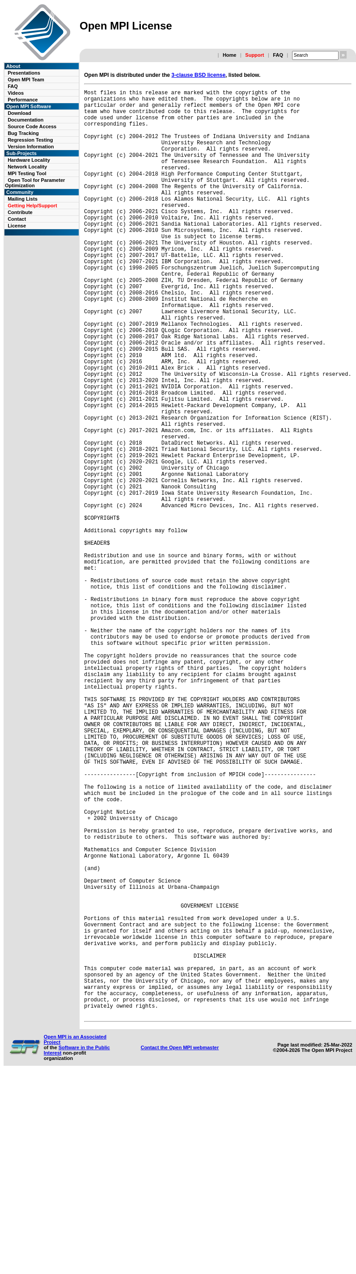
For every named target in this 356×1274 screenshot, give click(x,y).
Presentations (24, 73)
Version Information (31, 146)
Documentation (25, 119)
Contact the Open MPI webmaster (179, 1246)
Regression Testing (30, 140)
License (17, 225)
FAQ (278, 55)
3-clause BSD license (198, 75)
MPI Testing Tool (27, 173)
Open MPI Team (26, 79)
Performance (23, 99)
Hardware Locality (29, 160)
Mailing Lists (23, 199)
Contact (17, 219)
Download (19, 113)
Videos (16, 93)
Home (230, 55)
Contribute (20, 212)
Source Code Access (32, 126)
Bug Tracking (23, 133)
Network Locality (27, 166)
